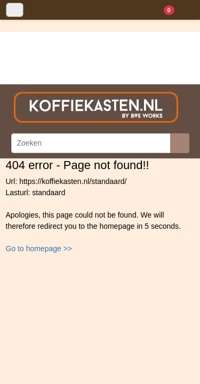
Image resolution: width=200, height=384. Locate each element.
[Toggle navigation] (14, 10)
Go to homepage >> (39, 248)
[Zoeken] (91, 143)
